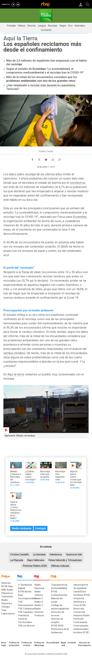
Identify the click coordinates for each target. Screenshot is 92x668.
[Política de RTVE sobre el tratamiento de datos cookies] (26, 644)
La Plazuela (16, 560)
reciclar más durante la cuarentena (52, 85)
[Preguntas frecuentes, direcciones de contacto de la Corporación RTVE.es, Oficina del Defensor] (71, 642)
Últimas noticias (60, 565)
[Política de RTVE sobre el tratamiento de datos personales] (14, 644)
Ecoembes (80, 216)
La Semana (39, 554)
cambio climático (14, 353)
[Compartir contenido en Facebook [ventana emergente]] (32, 159)
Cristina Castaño (19, 554)
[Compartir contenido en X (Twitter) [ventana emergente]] (39, 159)
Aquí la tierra (15, 374)
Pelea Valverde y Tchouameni (65, 560)
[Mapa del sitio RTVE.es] (63, 644)
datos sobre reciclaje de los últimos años (35, 174)
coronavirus (77, 182)
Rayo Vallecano (35, 560)
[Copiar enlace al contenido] (59, 159)
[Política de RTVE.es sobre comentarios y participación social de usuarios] (84, 644)
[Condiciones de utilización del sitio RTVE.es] (4, 644)
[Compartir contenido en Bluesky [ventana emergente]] (46, 159)
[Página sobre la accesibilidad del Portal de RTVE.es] (52, 642)
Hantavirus (56, 554)
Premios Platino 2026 (35, 565)
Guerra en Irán (74, 554)
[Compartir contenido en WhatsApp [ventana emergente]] (52, 159)
